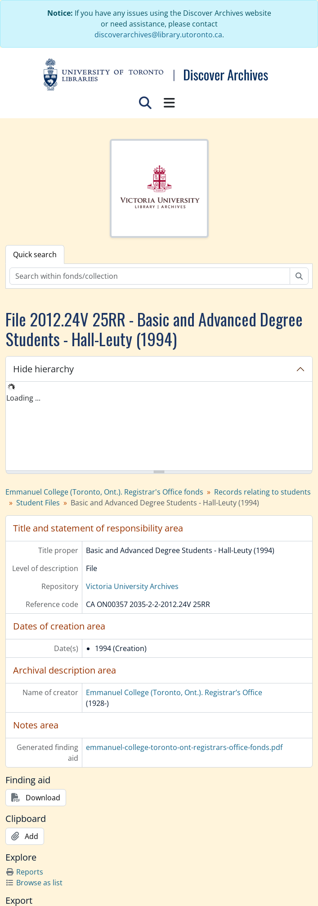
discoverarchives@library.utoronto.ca (158, 35)
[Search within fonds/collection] (149, 276)
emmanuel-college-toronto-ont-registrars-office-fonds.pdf (184, 747)
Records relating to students (262, 492)
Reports (24, 872)
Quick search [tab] (35, 254)
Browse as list (34, 883)
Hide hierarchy (43, 369)
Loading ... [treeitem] (23, 398)
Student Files (38, 503)
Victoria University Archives (132, 586)
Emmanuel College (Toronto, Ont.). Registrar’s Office (174, 692)
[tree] (159, 427)
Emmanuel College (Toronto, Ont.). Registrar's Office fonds (104, 492)
